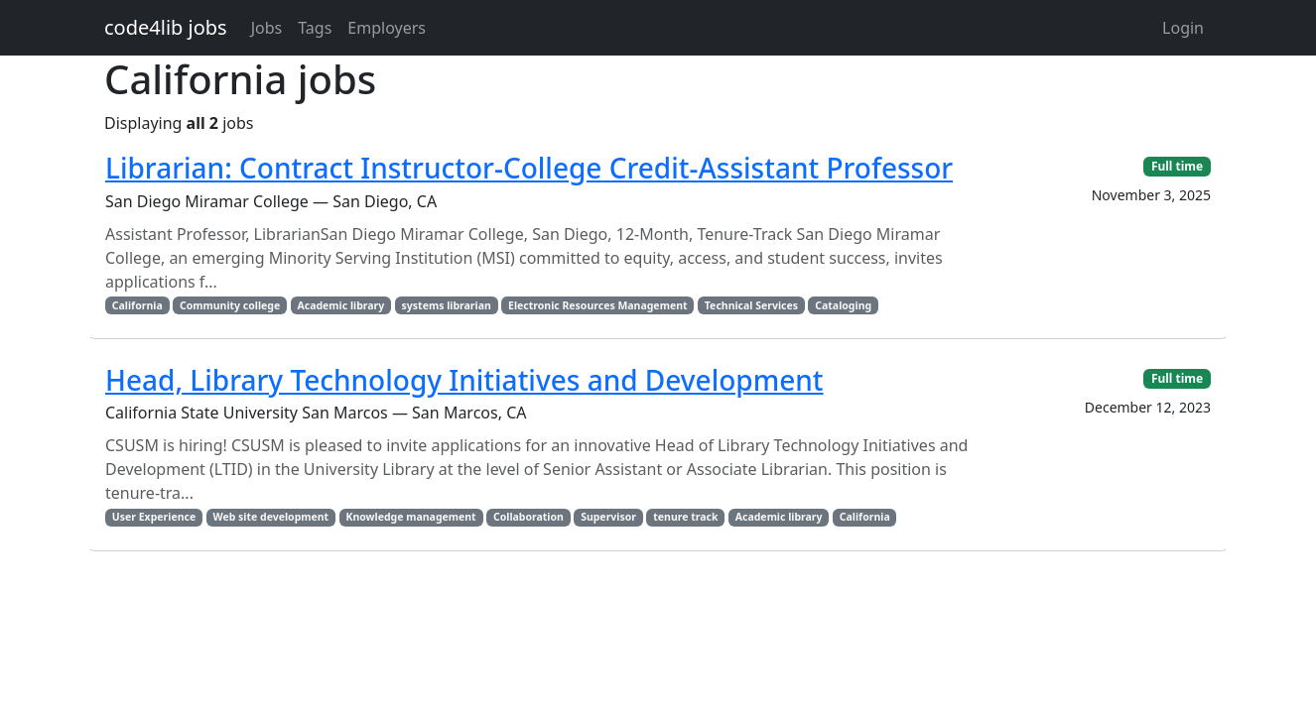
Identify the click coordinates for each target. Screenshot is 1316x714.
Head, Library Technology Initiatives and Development (464, 380)
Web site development (270, 517)
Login (1183, 28)
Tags (314, 28)
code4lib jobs (165, 27)
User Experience (154, 517)
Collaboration (528, 517)
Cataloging (843, 305)
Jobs (267, 28)
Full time (1177, 166)
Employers (386, 28)
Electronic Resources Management (598, 305)
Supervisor (608, 517)
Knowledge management (410, 517)
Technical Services (751, 305)
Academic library (340, 305)
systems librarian (446, 305)
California (137, 305)
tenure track (685, 517)
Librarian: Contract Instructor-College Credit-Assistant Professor (529, 167)
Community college (230, 305)
